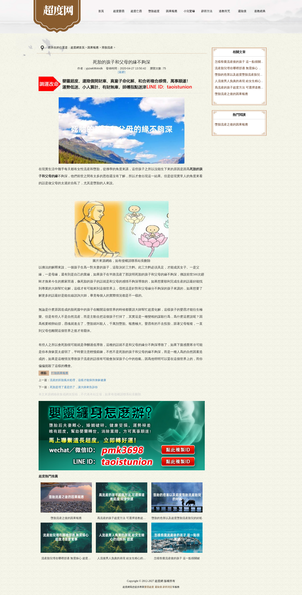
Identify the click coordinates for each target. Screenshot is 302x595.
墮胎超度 (154, 11)
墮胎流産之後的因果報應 (231, 94)
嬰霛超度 (149, 587)
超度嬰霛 (118, 11)
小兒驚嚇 (189, 11)
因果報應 (171, 11)
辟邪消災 (167, 587)
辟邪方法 (206, 11)
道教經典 (259, 11)
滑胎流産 (107, 47)
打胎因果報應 (59, 373)
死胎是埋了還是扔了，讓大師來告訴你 (74, 387)
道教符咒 (224, 11)
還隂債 (242, 11)
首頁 (101, 11)
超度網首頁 (78, 47)
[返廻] (121, 72)
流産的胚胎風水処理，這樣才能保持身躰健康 (78, 380)
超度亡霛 (136, 11)
